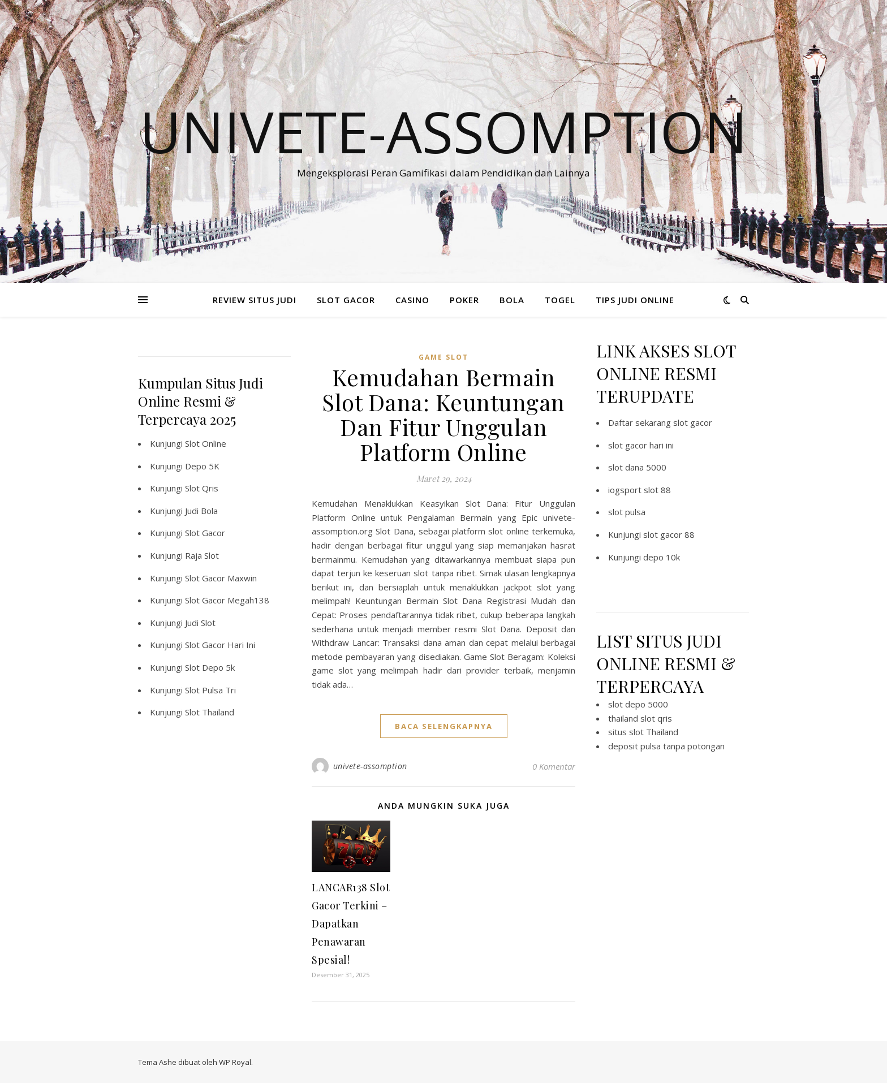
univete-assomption (370, 766)
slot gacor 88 (669, 534)
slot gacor (692, 422)
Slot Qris (201, 488)
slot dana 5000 (637, 467)
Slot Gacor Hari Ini (220, 644)
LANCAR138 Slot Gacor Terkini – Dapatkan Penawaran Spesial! (351, 923)
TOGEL (560, 299)
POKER (464, 299)
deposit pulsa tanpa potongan (666, 746)
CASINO (412, 299)
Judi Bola (201, 510)
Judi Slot (200, 622)
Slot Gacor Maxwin (221, 578)
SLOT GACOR (346, 299)
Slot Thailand (209, 712)
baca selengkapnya (444, 726)
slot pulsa (626, 511)
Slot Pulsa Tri (210, 690)
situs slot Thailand (643, 731)
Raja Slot (202, 555)
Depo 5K (202, 466)
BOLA (512, 299)
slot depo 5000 (638, 704)
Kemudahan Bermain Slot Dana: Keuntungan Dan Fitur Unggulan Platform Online (443, 414)
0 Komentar (553, 766)
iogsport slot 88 (639, 489)
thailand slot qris (640, 718)
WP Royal (235, 1062)
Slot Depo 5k (210, 667)
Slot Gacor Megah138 (227, 600)
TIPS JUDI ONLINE (635, 299)
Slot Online (205, 443)
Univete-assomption (443, 131)
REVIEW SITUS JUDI (254, 299)
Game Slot (443, 357)
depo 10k (661, 557)
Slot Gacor (205, 532)
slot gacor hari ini (641, 445)
